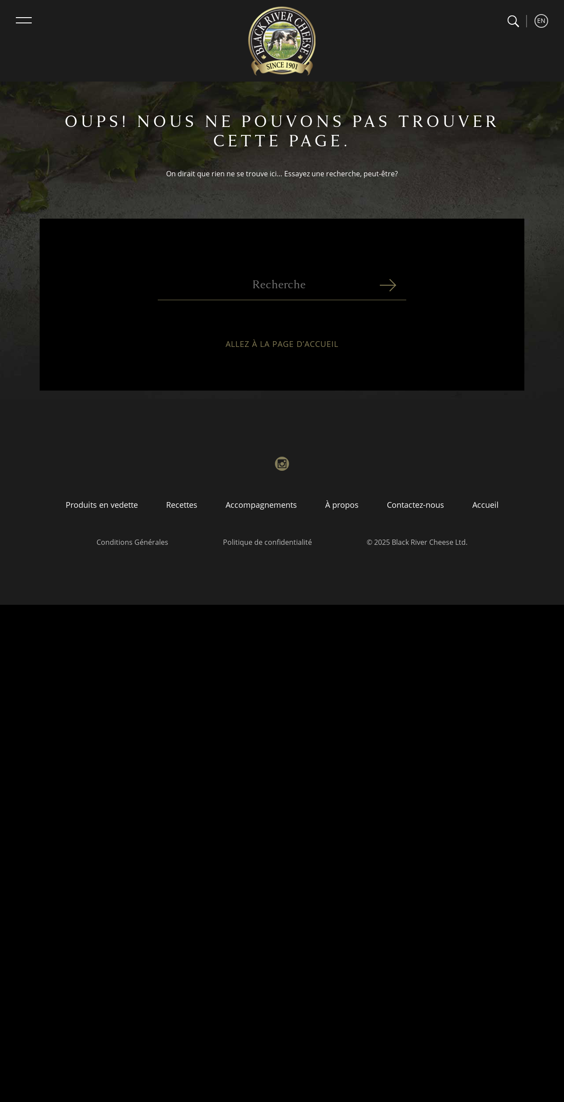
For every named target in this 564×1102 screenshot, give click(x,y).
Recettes (181, 504)
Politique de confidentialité (267, 542)
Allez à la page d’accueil (282, 347)
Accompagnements (261, 504)
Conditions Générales (132, 542)
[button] (513, 21)
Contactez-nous (415, 504)
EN (541, 20)
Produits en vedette (102, 504)
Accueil (485, 504)
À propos (342, 504)
